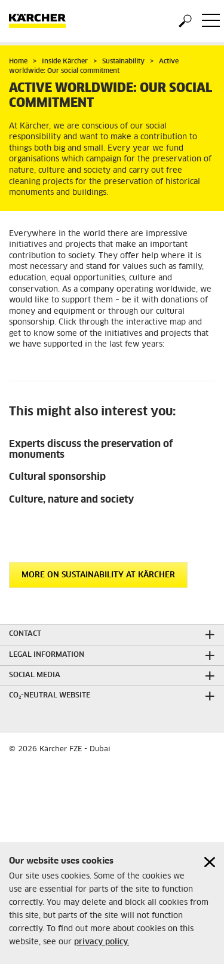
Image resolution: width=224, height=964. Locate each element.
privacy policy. (101, 942)
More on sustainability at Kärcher (98, 575)
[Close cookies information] (209, 862)
